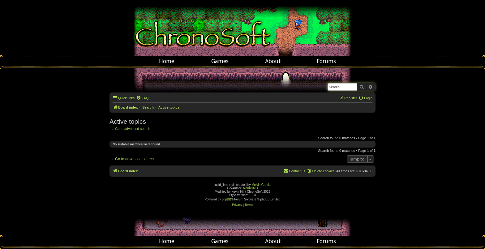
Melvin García (261, 185)
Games (220, 61)
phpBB (226, 199)
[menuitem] (142, 98)
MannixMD (250, 188)
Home (166, 61)
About (273, 61)
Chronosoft (242, 28)
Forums (326, 61)
